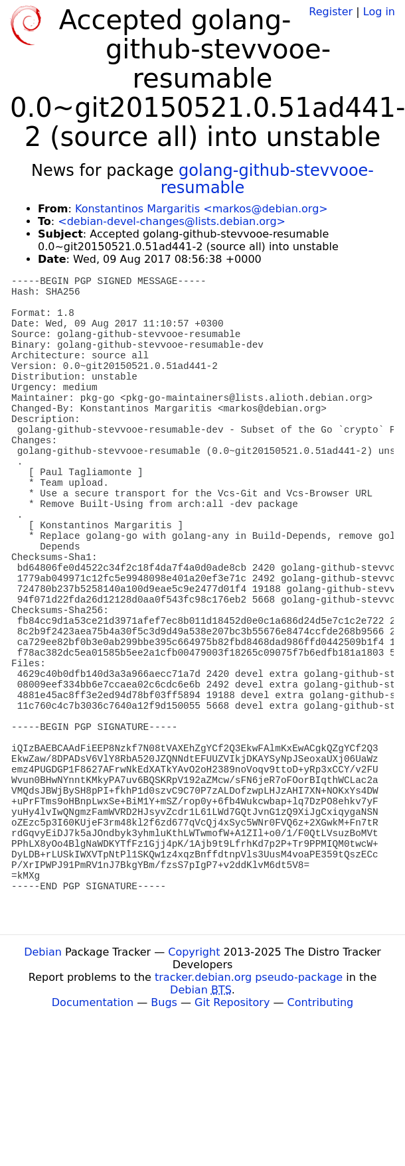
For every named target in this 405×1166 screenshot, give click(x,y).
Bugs (164, 1002)
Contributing (320, 1002)
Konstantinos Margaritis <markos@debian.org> (201, 208)
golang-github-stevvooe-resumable (267, 179)
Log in (379, 11)
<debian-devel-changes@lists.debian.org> (171, 221)
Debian (43, 952)
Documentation (92, 1002)
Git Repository (232, 1002)
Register (331, 11)
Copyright (194, 952)
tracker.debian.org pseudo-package (249, 977)
